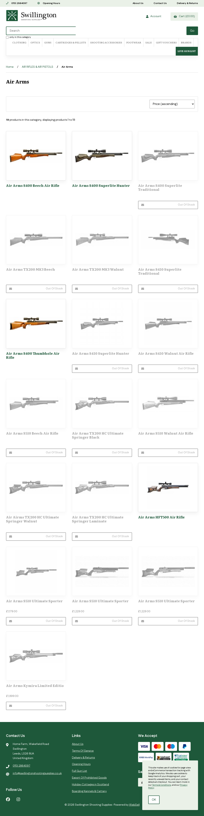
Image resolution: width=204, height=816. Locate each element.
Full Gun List (79, 771)
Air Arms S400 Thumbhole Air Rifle (33, 355)
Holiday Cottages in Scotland (90, 785)
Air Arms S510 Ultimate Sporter (34, 600)
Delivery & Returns (187, 3)
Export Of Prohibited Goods (89, 778)
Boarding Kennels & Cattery (89, 791)
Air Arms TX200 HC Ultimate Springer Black (98, 435)
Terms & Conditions (161, 785)
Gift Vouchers (166, 42)
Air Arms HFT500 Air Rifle (161, 516)
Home (10, 67)
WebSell (134, 805)
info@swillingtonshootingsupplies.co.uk (37, 773)
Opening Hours (48, 3)
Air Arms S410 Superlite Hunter (100, 353)
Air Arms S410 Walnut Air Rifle (166, 353)
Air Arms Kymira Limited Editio (35, 685)
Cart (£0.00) (184, 16)
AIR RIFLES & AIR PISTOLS (37, 67)
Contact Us (160, 3)
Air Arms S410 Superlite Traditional (159, 271)
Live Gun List (187, 51)
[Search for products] (96, 30)
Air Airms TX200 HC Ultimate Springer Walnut (32, 518)
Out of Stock (168, 205)
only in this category (18, 37)
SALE (148, 42)
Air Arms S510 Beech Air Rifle (32, 433)
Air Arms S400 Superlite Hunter (101, 185)
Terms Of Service (83, 751)
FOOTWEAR (133, 42)
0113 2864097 (16, 3)
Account (153, 16)
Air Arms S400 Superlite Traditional (160, 187)
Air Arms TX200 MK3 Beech (30, 269)
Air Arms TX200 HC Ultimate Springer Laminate (98, 518)
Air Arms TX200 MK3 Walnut (98, 269)
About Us (138, 3)
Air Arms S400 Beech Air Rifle (32, 185)
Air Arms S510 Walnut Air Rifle (165, 433)
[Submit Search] (192, 30)
